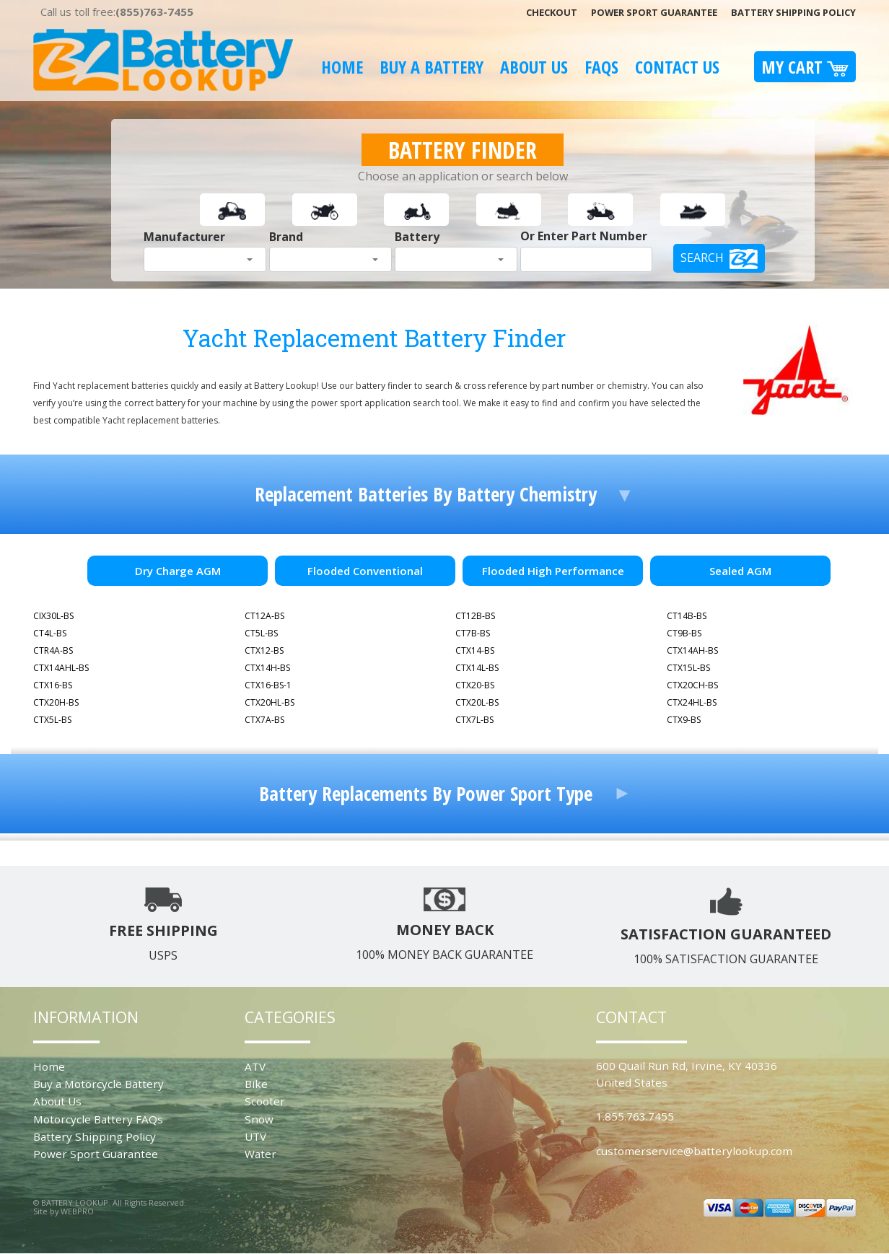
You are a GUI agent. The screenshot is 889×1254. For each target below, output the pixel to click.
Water (260, 1153)
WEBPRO (77, 1211)
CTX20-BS (474, 685)
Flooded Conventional (365, 571)
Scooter (265, 1101)
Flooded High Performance (553, 571)
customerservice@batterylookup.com (694, 1151)
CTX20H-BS (56, 702)
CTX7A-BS (264, 720)
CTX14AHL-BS (61, 668)
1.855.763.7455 (635, 1116)
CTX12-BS (264, 650)
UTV (255, 1136)
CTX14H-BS (267, 668)
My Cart (805, 67)
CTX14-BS (474, 650)
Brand (286, 237)
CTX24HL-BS (692, 702)
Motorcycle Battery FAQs (98, 1119)
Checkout (551, 12)
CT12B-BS (475, 616)
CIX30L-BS (53, 616)
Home (342, 67)
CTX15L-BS (688, 668)
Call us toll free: (116, 11)
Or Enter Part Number (583, 236)
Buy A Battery (431, 67)
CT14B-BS (686, 616)
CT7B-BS (472, 633)
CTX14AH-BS (692, 650)
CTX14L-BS (477, 668)
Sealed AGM (740, 571)
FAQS (601, 67)
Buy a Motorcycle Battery (98, 1084)
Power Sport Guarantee (654, 12)
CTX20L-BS (477, 702)
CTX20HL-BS (269, 702)
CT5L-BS (261, 633)
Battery (417, 237)
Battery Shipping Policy (793, 12)
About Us (534, 67)
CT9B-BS (684, 633)
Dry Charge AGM (178, 571)
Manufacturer (184, 237)
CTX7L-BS (474, 720)
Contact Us (677, 67)
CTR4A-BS (53, 650)
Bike (256, 1084)
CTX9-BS (684, 720)
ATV (255, 1066)
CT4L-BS (49, 633)
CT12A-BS (264, 616)
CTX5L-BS (52, 720)
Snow (259, 1119)
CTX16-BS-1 (268, 685)
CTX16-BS (52, 685)
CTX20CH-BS (692, 685)
